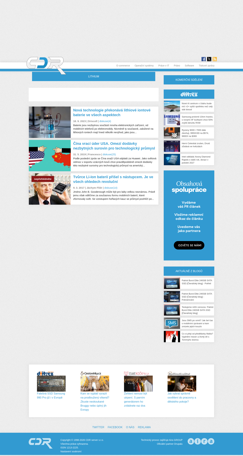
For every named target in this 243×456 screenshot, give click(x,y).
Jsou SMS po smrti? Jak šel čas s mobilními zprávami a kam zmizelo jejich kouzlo (197, 323)
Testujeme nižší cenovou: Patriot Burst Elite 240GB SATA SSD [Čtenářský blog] (197, 310)
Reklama (144, 427)
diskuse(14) (110, 187)
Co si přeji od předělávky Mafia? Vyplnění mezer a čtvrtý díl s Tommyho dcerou (197, 336)
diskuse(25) (109, 154)
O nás (130, 427)
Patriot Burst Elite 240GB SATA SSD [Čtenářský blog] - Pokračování (197, 296)
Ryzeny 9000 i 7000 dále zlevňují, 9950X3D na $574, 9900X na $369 (195, 133)
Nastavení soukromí (71, 451)
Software (189, 65)
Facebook (115, 427)
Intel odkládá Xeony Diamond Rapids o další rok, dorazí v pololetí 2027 (196, 159)
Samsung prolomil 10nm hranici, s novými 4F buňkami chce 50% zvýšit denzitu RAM (197, 119)
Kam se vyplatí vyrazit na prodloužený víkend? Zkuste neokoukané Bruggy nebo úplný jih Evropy (94, 401)
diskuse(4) (105, 121)
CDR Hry (189, 94)
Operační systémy (144, 65)
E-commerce (123, 65)
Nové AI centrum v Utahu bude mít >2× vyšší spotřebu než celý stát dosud (197, 106)
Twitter (98, 427)
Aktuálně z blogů (189, 271)
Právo (177, 65)
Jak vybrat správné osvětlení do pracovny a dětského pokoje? (182, 397)
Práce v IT (163, 65)
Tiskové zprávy (206, 65)
